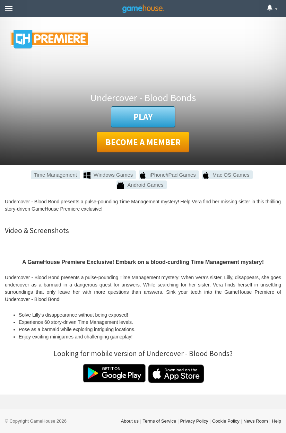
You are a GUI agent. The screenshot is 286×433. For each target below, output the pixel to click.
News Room (255, 421)
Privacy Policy (194, 421)
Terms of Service (159, 421)
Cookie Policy (226, 421)
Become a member (143, 142)
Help (276, 421)
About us (130, 421)
